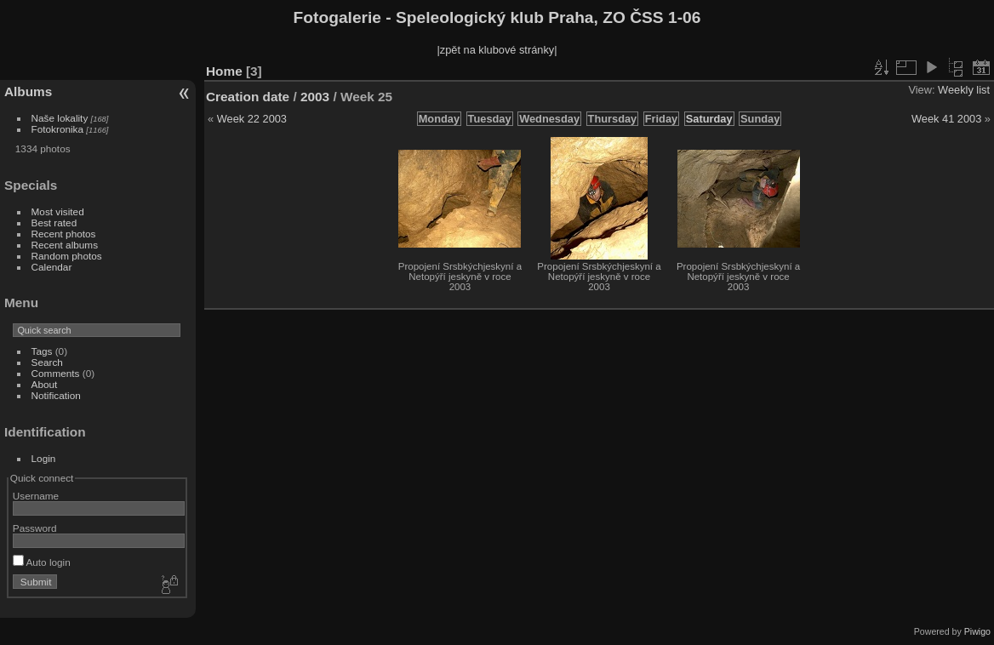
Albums (28, 91)
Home (224, 71)
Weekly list (964, 89)
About (44, 384)
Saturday (709, 118)
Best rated (54, 222)
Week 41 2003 (946, 118)
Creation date (247, 96)
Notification (56, 395)
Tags (42, 351)
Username (36, 495)
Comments (55, 373)
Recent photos (63, 233)
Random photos (66, 255)
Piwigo (977, 631)
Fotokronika (57, 128)
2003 (314, 96)
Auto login (42, 562)
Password (35, 528)
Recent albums (64, 244)
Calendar (51, 266)
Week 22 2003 (252, 118)
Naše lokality (60, 117)
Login (43, 458)
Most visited (57, 211)
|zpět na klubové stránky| (497, 49)
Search (47, 362)
